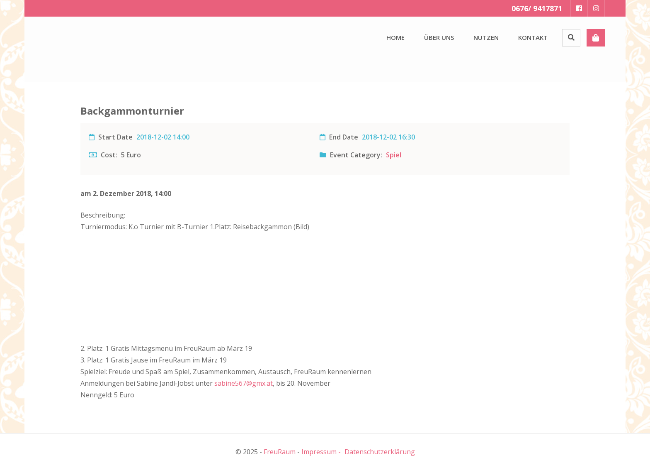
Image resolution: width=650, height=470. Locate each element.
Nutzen (486, 37)
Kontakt (533, 37)
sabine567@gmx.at (243, 383)
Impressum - (321, 451)
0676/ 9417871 (537, 8)
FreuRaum (280, 451)
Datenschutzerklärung (379, 451)
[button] (70, 48)
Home (395, 37)
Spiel (393, 154)
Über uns (439, 37)
